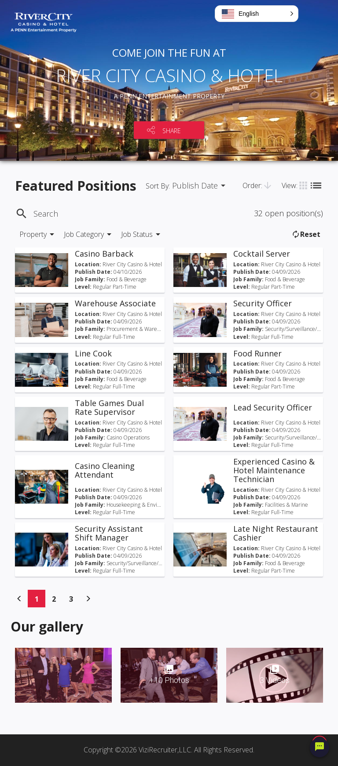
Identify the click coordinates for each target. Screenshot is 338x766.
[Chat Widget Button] (319, 747)
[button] (256, 14)
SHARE (171, 131)
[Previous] (19, 598)
